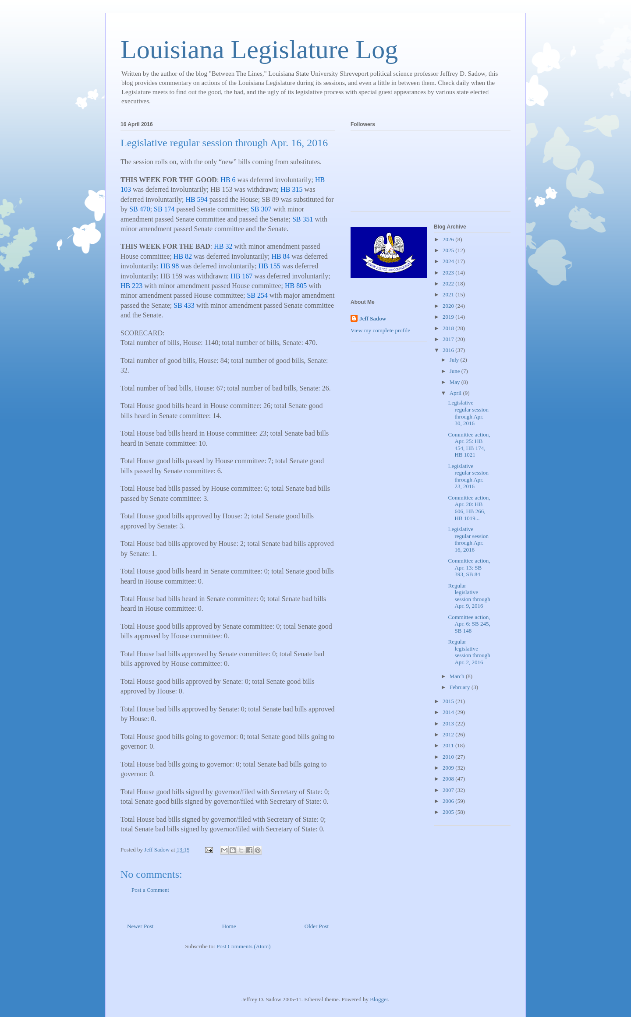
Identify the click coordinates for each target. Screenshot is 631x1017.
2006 (449, 801)
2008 (449, 778)
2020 (449, 306)
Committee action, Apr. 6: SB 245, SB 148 (469, 624)
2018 (449, 328)
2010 (449, 756)
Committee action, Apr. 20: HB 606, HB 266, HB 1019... (469, 507)
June (455, 371)
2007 (449, 790)
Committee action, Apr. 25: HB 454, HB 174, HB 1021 (469, 444)
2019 (449, 316)
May (455, 382)
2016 (449, 350)
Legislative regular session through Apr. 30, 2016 (468, 412)
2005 (449, 812)
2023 (449, 272)
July (455, 359)
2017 (449, 339)
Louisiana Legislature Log (259, 49)
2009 (449, 767)
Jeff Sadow (372, 318)
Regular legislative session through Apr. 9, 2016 (469, 595)
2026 (449, 239)
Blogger (379, 999)
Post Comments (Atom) (243, 946)
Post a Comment (150, 890)
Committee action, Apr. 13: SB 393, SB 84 (469, 567)
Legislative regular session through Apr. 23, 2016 (468, 476)
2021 (449, 294)
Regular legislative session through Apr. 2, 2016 (469, 651)
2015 (449, 701)
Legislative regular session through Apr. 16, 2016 (468, 539)
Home (229, 926)
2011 (449, 745)
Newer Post (140, 926)
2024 (449, 261)
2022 (449, 283)
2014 (449, 712)
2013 (449, 723)
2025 (449, 250)
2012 (449, 734)
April (456, 393)
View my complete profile (380, 330)
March (458, 676)
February (460, 687)
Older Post (317, 926)
